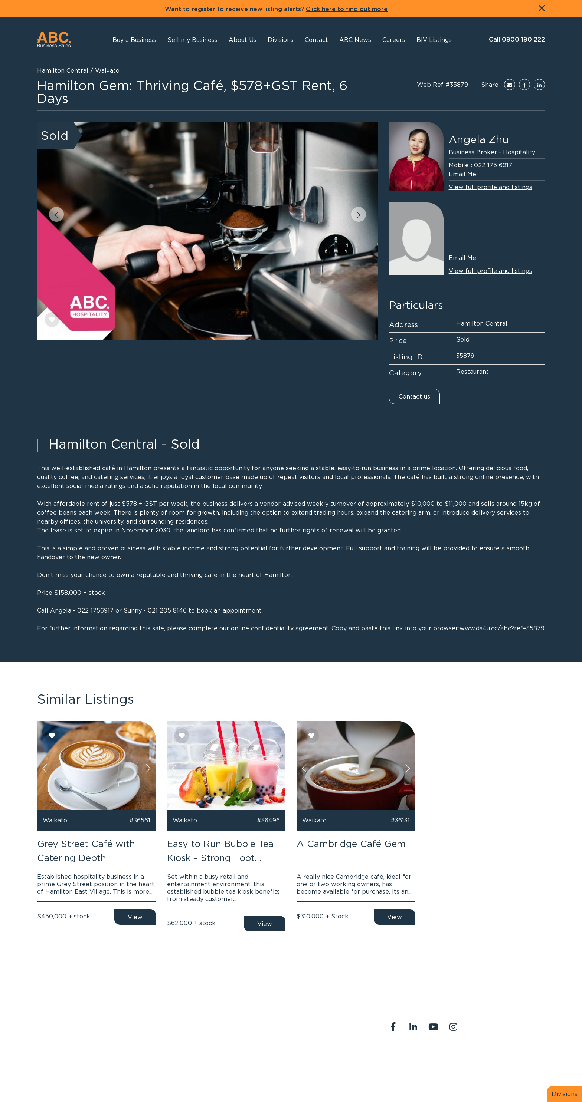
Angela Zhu (479, 139)
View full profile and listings (490, 187)
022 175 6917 (493, 165)
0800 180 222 (258, 1023)
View (135, 917)
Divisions (565, 1094)
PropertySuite (274, 1079)
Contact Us (434, 1058)
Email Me (462, 174)
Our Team (472, 1058)
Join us (505, 1058)
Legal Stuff (399, 1066)
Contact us (414, 396)
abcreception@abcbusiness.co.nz (285, 1032)
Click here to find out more (347, 9)
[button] (242, 40)
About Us (397, 1058)
